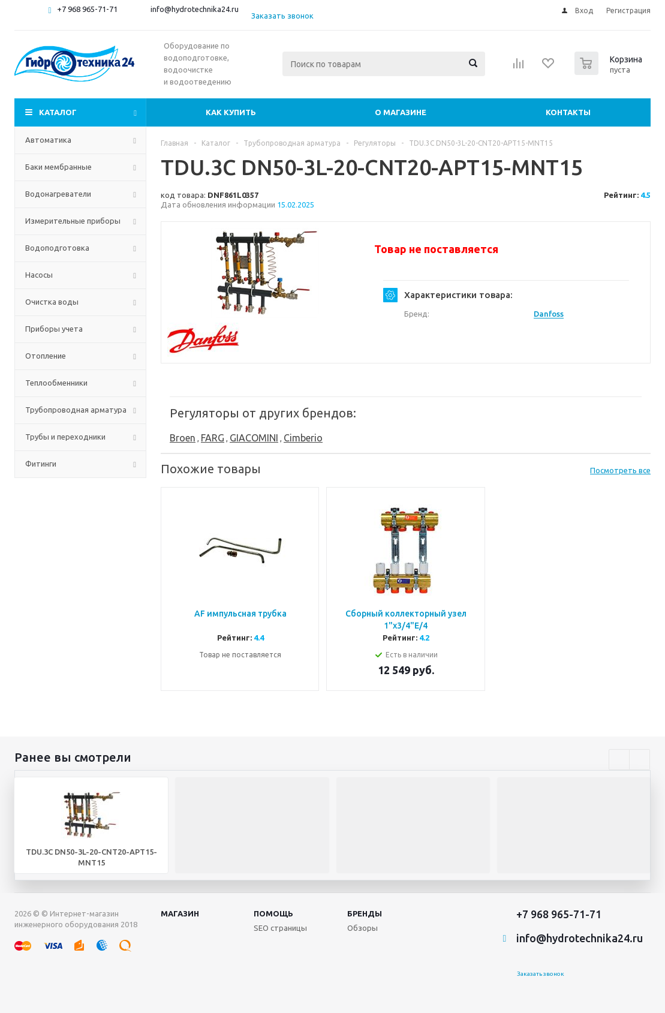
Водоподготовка (57, 248)
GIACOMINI (254, 437)
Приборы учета (54, 328)
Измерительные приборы (73, 221)
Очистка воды (52, 301)
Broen (182, 437)
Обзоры (362, 928)
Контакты (568, 112)
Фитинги (40, 463)
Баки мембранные (58, 167)
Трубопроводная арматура (76, 409)
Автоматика (48, 140)
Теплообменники (56, 382)
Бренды (364, 913)
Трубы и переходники (65, 436)
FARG (212, 437)
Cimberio (303, 437)
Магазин (180, 913)
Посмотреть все (620, 470)
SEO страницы (280, 928)
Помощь (273, 913)
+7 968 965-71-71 (87, 9)
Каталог (58, 112)
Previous (619, 759)
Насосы (39, 274)
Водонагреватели (58, 194)
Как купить (231, 112)
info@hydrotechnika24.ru (195, 9)
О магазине (400, 112)
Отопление (45, 355)
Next (639, 759)
